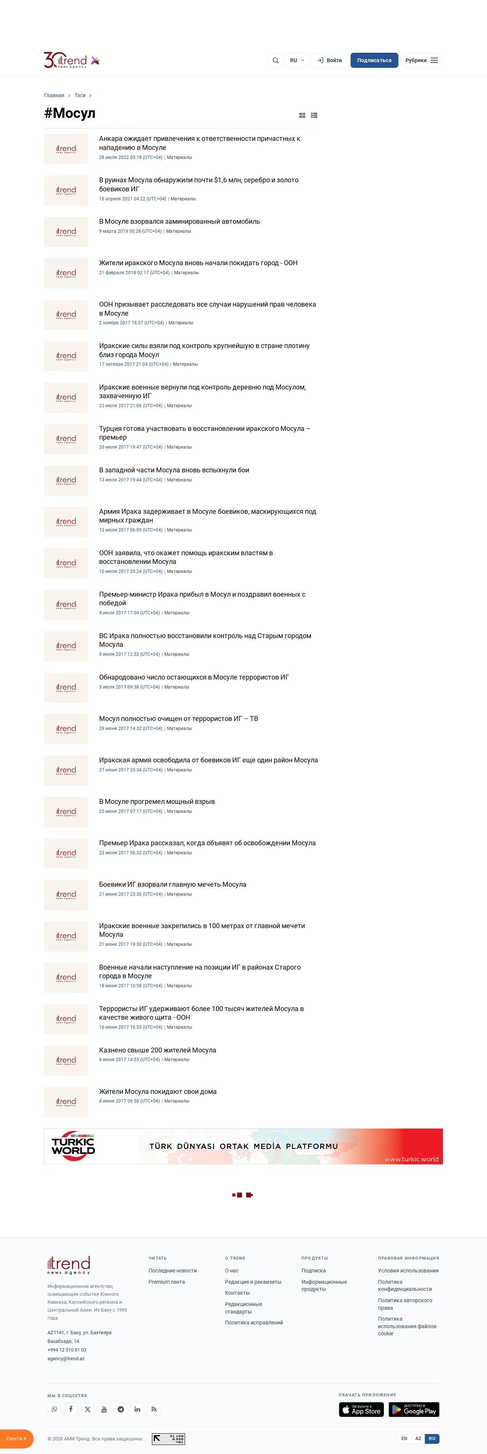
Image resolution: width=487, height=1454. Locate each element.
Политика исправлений (254, 1323)
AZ (418, 1438)
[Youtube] (104, 1409)
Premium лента (167, 1282)
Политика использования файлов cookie (407, 1326)
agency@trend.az (65, 1358)
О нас (232, 1271)
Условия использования (408, 1271)
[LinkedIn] (137, 1409)
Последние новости (173, 1271)
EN (404, 1438)
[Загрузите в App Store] (361, 1409)
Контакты (237, 1293)
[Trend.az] (72, 60)
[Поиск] (275, 60)
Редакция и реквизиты (253, 1282)
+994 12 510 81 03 (66, 1350)
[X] (87, 1409)
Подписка (314, 1271)
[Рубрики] (422, 60)
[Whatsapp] (54, 1409)
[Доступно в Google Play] (414, 1409)
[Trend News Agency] (68, 1265)
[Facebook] (71, 1409)
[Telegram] (120, 1409)
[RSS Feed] (154, 1409)
